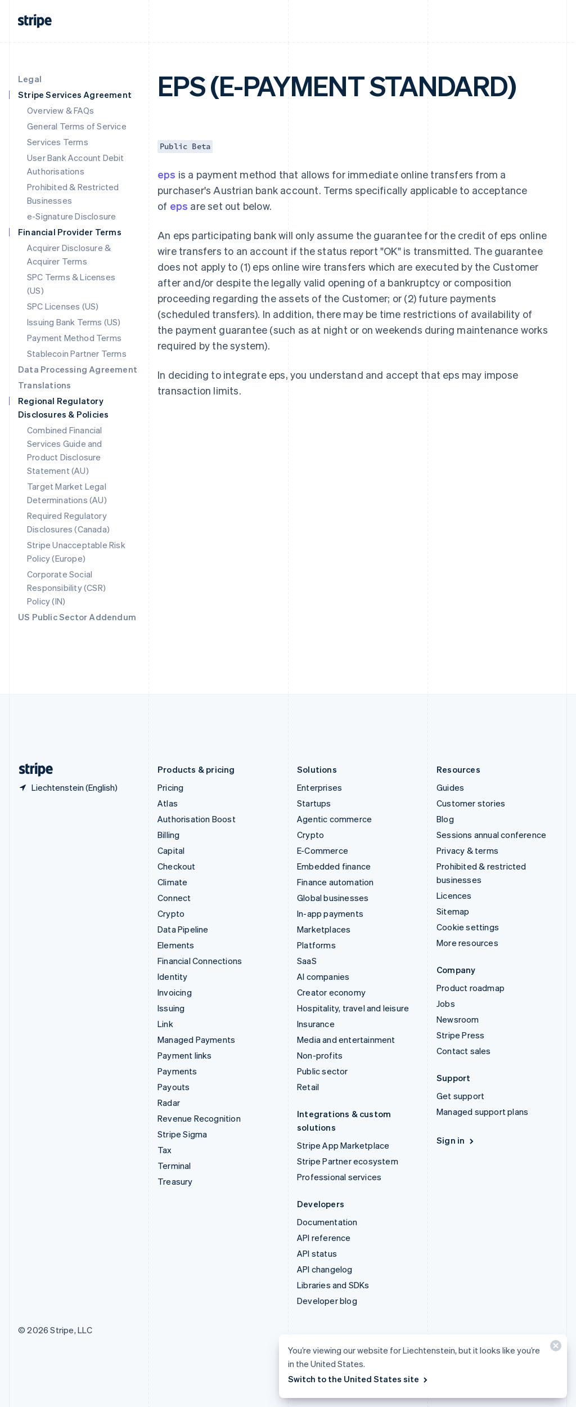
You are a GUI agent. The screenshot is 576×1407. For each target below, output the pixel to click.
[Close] (554, 1348)
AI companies (323, 976)
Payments (177, 1071)
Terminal (174, 1165)
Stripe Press (460, 1035)
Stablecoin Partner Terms (77, 353)
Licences (454, 895)
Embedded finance (334, 866)
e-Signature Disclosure (71, 216)
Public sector (322, 1071)
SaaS (307, 960)
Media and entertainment (346, 1039)
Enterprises (319, 787)
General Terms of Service (77, 126)
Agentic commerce (334, 819)
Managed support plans (482, 1111)
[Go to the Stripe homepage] (31, 770)
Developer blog (327, 1300)
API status (317, 1253)
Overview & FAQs (60, 110)
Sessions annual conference (491, 834)
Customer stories (470, 803)
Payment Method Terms (74, 337)
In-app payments (330, 913)
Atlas (168, 803)
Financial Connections (200, 960)
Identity (173, 976)
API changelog (325, 1269)
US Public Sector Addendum (77, 616)
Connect (174, 897)
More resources (467, 942)
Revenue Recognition (199, 1118)
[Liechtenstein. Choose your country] (68, 787)
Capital (171, 850)
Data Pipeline (183, 929)
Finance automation (335, 882)
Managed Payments (196, 1039)
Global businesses (332, 897)
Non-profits (320, 1055)
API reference (324, 1237)
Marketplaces (323, 929)
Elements (176, 945)
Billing (168, 834)
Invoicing (175, 992)
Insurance (316, 1023)
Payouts (174, 1086)
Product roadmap (470, 987)
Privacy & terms (467, 850)
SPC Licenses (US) (62, 306)
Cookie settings (467, 927)
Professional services (339, 1176)
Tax (165, 1149)
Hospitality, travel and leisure (353, 1008)
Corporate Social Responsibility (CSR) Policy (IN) (66, 587)
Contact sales (463, 1050)
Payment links (185, 1055)
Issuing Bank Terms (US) (74, 322)
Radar (169, 1102)
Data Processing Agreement (77, 369)
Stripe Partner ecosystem (347, 1161)
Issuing (171, 1008)
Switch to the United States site (358, 1378)
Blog (445, 819)
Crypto (171, 913)
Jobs (445, 1003)
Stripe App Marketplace (343, 1145)
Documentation (327, 1221)
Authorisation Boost (197, 819)
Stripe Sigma (182, 1134)
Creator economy (331, 992)
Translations (44, 385)
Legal (30, 78)
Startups (314, 803)
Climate (172, 882)
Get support (460, 1095)
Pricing (170, 787)
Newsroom (457, 1019)
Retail (308, 1086)
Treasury (175, 1181)
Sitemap (452, 911)
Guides (450, 787)
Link (165, 1023)
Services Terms (57, 141)
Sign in (455, 1140)
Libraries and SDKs (333, 1285)
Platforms (316, 945)
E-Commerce (322, 850)
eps (167, 174)
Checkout (177, 866)
